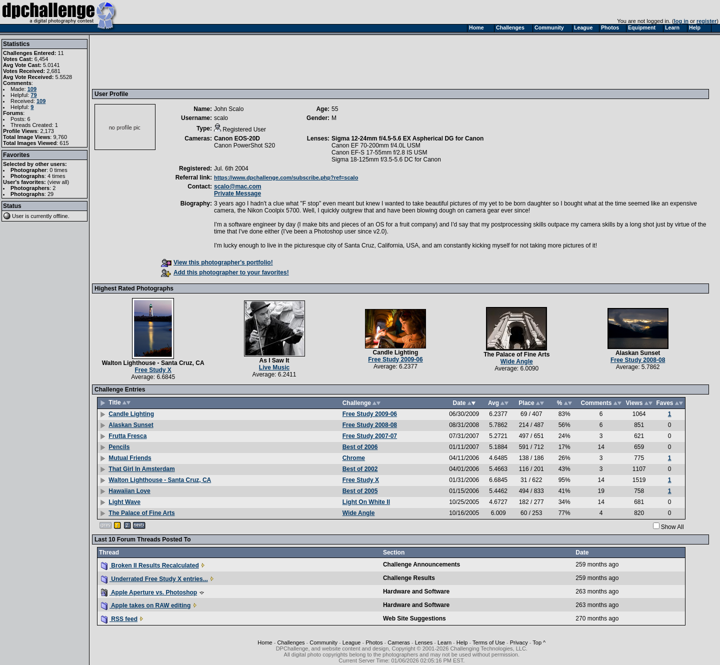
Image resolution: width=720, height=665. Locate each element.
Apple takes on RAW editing (145, 605)
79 (33, 95)
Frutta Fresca (127, 436)
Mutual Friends (129, 458)
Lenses (423, 643)
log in (681, 21)
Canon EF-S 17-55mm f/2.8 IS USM (379, 152)
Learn (445, 643)
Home (265, 643)
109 (32, 89)
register (706, 21)
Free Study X (153, 370)
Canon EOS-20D (237, 138)
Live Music (274, 367)
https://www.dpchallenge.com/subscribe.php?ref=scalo (286, 177)
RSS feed (119, 619)
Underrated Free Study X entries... (154, 579)
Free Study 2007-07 (369, 436)
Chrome (353, 458)
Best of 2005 (360, 491)
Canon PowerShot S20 (244, 145)
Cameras (399, 643)
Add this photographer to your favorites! (225, 272)
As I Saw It (275, 360)
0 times (58, 170)
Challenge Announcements (421, 564)
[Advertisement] (276, 61)
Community (324, 643)
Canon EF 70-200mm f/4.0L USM (376, 145)
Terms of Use (488, 643)
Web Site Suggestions (414, 618)
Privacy (519, 643)
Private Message (237, 193)
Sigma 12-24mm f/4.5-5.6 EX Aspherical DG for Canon (408, 138)
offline (61, 216)
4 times (56, 176)
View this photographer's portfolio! (217, 262)
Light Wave (124, 502)
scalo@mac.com (237, 186)
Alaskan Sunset (638, 353)
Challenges (290, 643)
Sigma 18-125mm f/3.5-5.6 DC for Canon (386, 159)
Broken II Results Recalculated (150, 565)
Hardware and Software (416, 591)
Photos (374, 643)
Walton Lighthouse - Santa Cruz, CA (153, 363)
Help (462, 643)
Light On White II (366, 502)
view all (59, 182)
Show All (672, 527)
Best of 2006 (360, 447)
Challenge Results (409, 578)
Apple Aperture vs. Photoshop (149, 592)
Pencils (119, 447)
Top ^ (539, 643)
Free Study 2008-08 (637, 360)
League (351, 643)
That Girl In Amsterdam (141, 469)
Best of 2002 (360, 469)
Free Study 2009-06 (395, 359)
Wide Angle (516, 361)
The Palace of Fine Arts (517, 354)
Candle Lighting (395, 352)
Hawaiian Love (129, 491)
